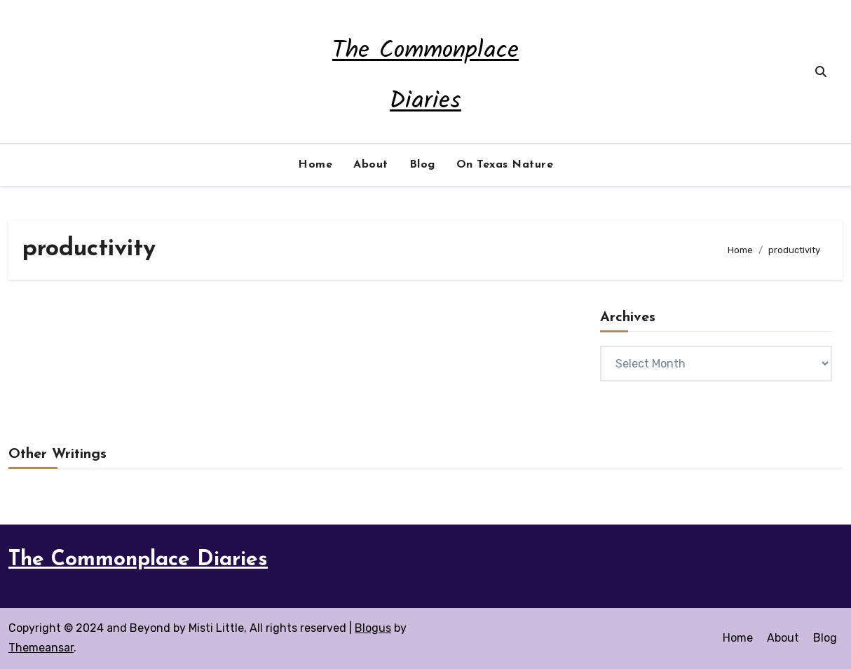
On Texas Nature (505, 164)
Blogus (373, 628)
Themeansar (41, 647)
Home (315, 164)
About (370, 164)
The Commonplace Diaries (138, 560)
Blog (422, 164)
